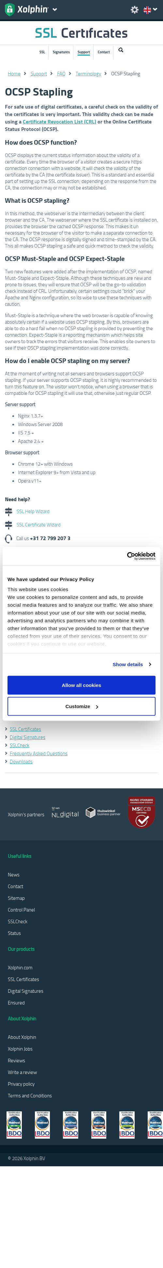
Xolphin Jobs (20, 1048)
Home (14, 73)
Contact (104, 52)
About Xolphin (22, 1037)
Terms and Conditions (30, 1095)
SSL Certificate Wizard (33, 524)
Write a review (22, 1072)
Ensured (16, 1002)
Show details (128, 664)
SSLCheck (19, 745)
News (14, 874)
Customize (82, 706)
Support (84, 52)
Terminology (88, 73)
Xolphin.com (20, 967)
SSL (42, 52)
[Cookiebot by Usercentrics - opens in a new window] (127, 556)
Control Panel (21, 909)
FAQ (61, 73)
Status (14, 933)
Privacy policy (21, 1083)
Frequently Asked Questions (38, 753)
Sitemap (16, 898)
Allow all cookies (81, 685)
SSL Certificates (25, 729)
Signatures (61, 52)
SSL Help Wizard (27, 511)
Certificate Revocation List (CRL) (59, 121)
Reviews (16, 1060)
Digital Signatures (27, 737)
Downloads (21, 761)
